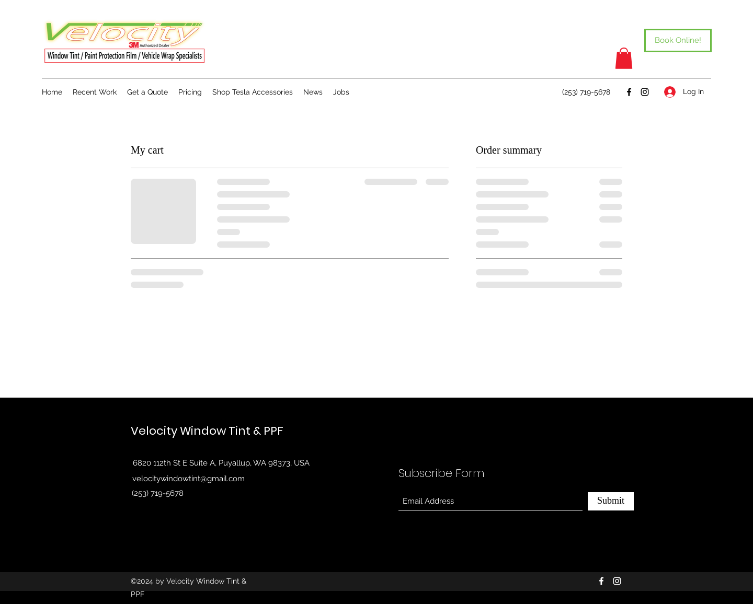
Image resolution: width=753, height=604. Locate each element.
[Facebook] (629, 92)
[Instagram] (645, 92)
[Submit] (611, 501)
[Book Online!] (678, 40)
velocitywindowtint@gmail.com (188, 478)
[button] (624, 58)
